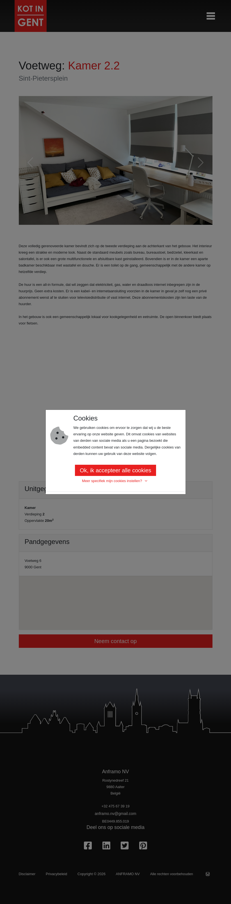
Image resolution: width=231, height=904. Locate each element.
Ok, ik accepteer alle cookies (115, 470)
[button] (115, 481)
